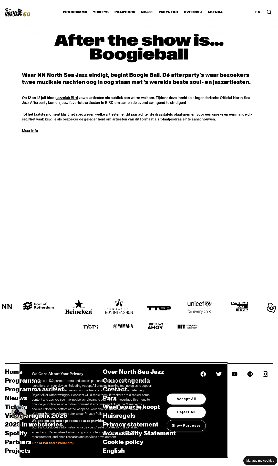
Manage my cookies (260, 460)
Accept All (186, 399)
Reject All (186, 412)
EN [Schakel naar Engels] (257, 12)
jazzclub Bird (67, 97)
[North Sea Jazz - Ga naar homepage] (17, 12)
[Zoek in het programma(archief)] (269, 12)
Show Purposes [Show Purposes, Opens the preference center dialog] (186, 425)
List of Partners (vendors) (52, 443)
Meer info (30, 130)
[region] (124, 410)
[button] (19, 413)
